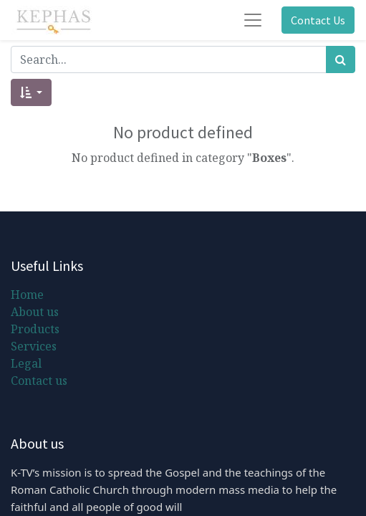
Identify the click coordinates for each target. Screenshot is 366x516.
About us (35, 312)
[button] (31, 92)
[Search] (340, 59)
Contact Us (318, 20)
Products (35, 329)
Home (27, 294)
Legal (26, 363)
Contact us (39, 380)
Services (34, 346)
